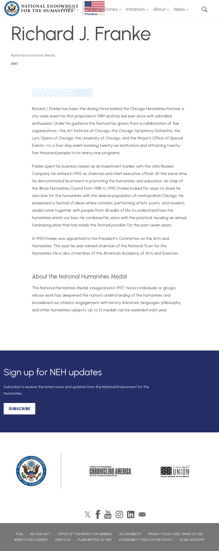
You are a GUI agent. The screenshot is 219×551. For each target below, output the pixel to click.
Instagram (119, 514)
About (159, 9)
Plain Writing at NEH (95, 540)
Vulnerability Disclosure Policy (145, 540)
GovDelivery (142, 514)
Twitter (88, 514)
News (179, 9)
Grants (68, 9)
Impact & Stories (101, 9)
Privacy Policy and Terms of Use (175, 534)
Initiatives (135, 9)
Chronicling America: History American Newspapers (110, 471)
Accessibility (130, 534)
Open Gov (63, 540)
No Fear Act (40, 534)
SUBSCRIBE (19, 408)
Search (204, 9)
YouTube (108, 514)
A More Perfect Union (175, 471)
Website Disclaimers (31, 540)
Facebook (98, 514)
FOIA (19, 534)
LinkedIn (130, 514)
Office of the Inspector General (85, 534)
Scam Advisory (192, 540)
